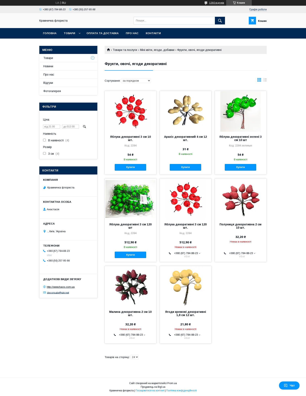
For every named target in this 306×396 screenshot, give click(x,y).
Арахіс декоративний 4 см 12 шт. (185, 138)
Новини (48, 66)
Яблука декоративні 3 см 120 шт (130, 226)
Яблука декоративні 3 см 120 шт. (185, 226)
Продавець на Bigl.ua (153, 386)
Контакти (153, 33)
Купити (130, 167)
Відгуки (48, 82)
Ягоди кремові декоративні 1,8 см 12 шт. (185, 313)
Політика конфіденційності (181, 390)
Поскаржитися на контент (149, 390)
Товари (69, 33)
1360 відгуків (216, 2)
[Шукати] (220, 20)
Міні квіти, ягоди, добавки (157, 49)
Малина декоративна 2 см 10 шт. (130, 313)
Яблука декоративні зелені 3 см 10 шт (240, 138)
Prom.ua (172, 383)
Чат (289, 385)
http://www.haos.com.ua (61, 286)
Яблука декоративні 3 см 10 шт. (130, 138)
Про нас (132, 33)
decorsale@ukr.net (58, 292)
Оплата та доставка (102, 33)
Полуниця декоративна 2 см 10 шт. (240, 226)
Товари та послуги (125, 49)
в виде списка (265, 81)
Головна (49, 33)
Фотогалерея (52, 91)
